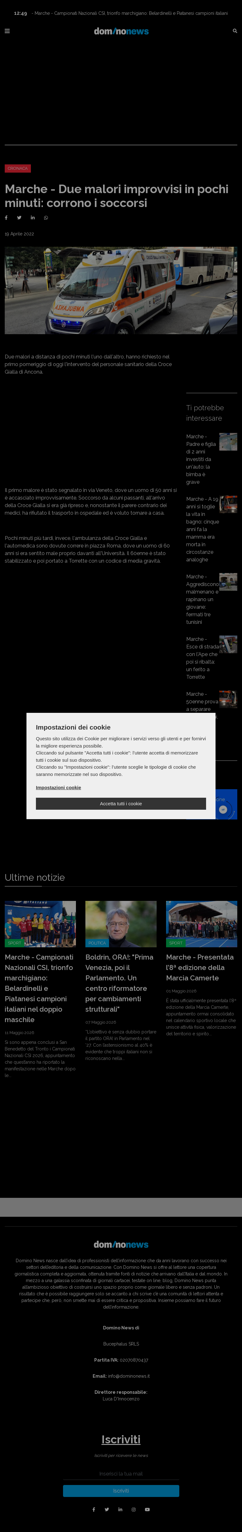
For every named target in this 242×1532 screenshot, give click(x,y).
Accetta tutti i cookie (121, 803)
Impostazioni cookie (58, 787)
